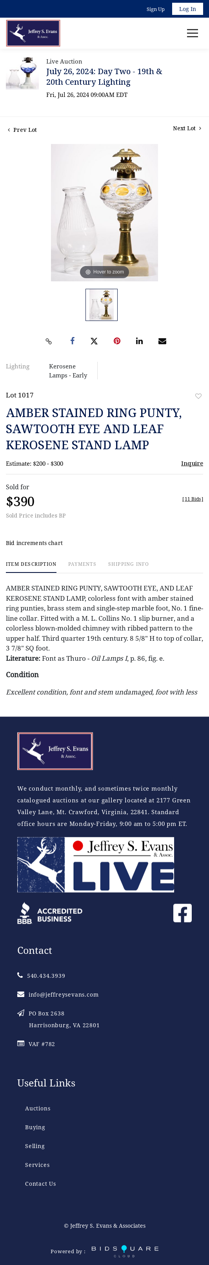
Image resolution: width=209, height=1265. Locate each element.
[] (192, 499)
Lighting (17, 366)
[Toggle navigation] (192, 33)
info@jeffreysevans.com (57, 994)
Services (37, 1164)
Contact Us (40, 1183)
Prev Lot (22, 129)
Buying (35, 1127)
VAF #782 (36, 1044)
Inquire (192, 463)
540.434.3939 (41, 975)
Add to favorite (198, 396)
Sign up (156, 9)
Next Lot (187, 128)
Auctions (37, 1108)
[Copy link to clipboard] (48, 341)
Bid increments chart (34, 543)
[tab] (31, 567)
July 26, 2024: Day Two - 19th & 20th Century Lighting (104, 76)
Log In (187, 9)
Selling (35, 1146)
